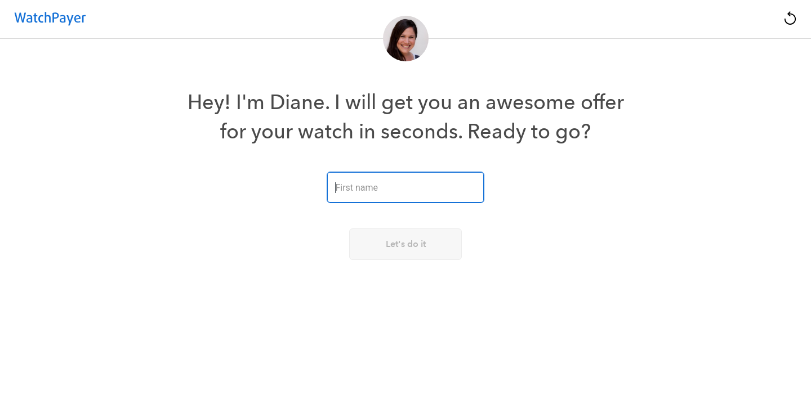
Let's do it (406, 244)
